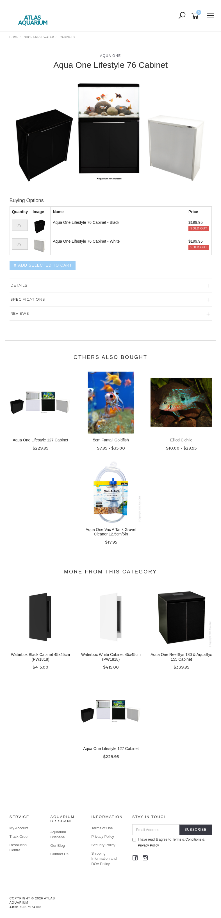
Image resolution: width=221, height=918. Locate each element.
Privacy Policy (102, 836)
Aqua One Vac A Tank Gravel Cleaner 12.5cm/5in (111, 532)
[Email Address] (156, 829)
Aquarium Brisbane (58, 834)
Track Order (19, 836)
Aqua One (110, 56)
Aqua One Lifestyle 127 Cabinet (40, 440)
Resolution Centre (18, 847)
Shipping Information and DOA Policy (104, 858)
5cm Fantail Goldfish (111, 440)
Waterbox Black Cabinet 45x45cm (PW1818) (40, 657)
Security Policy (103, 845)
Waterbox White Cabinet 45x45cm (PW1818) (111, 657)
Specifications (27, 299)
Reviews (19, 313)
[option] (111, 130)
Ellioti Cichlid (181, 440)
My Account (19, 828)
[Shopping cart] (196, 16)
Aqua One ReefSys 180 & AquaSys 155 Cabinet (181, 657)
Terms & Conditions (186, 839)
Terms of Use (102, 828)
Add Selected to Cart (42, 265)
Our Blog (57, 845)
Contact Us (59, 854)
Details (19, 285)
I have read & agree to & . (168, 842)
